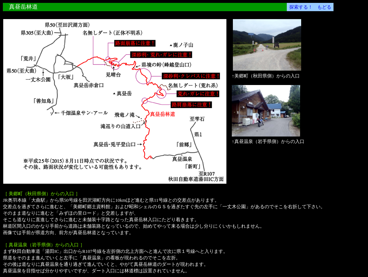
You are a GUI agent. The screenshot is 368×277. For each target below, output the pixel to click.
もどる (324, 7)
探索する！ (301, 7)
